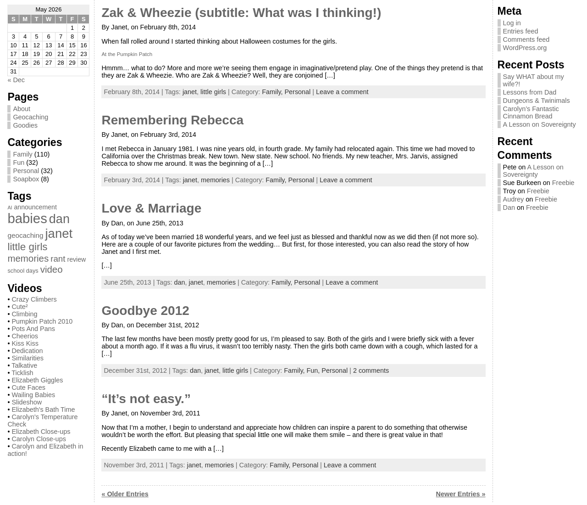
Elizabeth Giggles (37, 380)
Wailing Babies (33, 394)
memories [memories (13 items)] (28, 258)
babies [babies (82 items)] (27, 218)
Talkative (24, 365)
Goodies (25, 125)
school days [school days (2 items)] (22, 270)
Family (22, 154)
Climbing (24, 314)
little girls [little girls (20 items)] (27, 246)
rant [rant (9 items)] (57, 259)
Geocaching (30, 117)
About (21, 108)
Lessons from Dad (530, 92)
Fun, (314, 370)
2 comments (371, 370)
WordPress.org (525, 47)
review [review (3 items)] (76, 259)
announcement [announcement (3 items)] (35, 207)
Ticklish (22, 372)
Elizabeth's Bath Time (43, 409)
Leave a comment (342, 91)
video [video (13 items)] (51, 269)
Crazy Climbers (33, 299)
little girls (213, 91)
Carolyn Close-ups (38, 439)
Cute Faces (28, 387)
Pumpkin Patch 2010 (41, 321)
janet (190, 91)
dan (179, 282)
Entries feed (520, 31)
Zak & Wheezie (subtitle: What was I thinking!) (241, 13)
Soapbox (26, 179)
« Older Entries (124, 494)
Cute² (19, 306)
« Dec (16, 80)
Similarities (27, 358)
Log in (512, 23)
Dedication (27, 350)
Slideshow (26, 402)
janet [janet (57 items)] (59, 233)
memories (215, 180)
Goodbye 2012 (145, 310)
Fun (18, 162)
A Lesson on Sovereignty (539, 124)
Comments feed (526, 39)
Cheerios (24, 336)
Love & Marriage (151, 208)
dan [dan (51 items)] (59, 219)
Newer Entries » (461, 494)
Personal (26, 170)
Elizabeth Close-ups (40, 431)
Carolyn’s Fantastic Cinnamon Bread (531, 112)
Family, (273, 91)
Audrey (513, 199)
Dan (509, 207)
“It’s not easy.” (146, 399)
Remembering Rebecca (172, 120)
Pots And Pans (33, 328)
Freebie (563, 182)
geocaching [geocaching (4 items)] (25, 235)
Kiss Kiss (24, 343)
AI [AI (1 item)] (9, 207)
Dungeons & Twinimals (536, 100)
